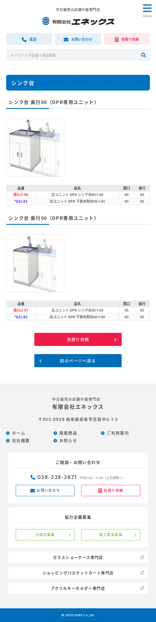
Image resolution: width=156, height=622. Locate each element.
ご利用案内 (118, 433)
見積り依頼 (78, 339)
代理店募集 (45, 534)
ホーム (18, 433)
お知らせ (68, 440)
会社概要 (21, 440)
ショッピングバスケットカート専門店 (78, 572)
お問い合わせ (45, 490)
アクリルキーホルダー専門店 (78, 588)
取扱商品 (68, 433)
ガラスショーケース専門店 (78, 557)
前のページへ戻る (78, 360)
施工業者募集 (111, 534)
